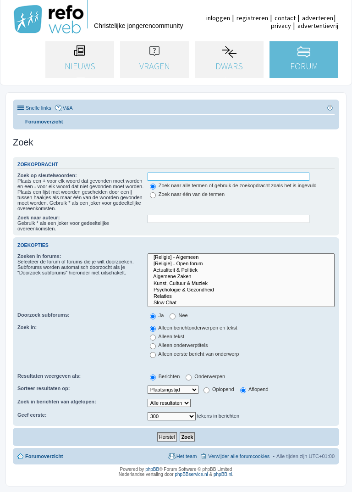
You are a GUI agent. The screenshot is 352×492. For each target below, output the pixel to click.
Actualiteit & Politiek (241, 270)
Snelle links (38, 108)
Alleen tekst (167, 336)
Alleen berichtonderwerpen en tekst (193, 327)
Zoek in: (27, 327)
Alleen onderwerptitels (179, 345)
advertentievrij (317, 26)
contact (285, 18)
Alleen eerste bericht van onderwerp (194, 354)
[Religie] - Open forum (241, 264)
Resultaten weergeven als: (49, 376)
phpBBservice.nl (191, 474)
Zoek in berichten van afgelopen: (56, 401)
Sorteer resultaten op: (43, 388)
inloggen (218, 18)
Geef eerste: (32, 415)
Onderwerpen (205, 376)
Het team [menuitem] (186, 456)
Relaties (241, 296)
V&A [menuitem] (68, 108)
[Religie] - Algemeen (241, 257)
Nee (178, 315)
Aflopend (254, 389)
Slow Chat (241, 303)
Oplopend (219, 389)
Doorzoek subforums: (43, 315)
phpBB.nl (223, 474)
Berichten (165, 376)
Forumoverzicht (44, 456)
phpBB (152, 469)
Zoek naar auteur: (38, 217)
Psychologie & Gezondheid (241, 290)
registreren (252, 18)
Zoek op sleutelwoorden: (47, 175)
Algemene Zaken (241, 277)
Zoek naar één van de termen (187, 194)
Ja (157, 315)
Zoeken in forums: (39, 256)
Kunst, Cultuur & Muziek (241, 283)
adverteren (317, 18)
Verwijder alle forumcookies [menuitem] (239, 456)
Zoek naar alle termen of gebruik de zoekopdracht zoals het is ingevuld (233, 185)
